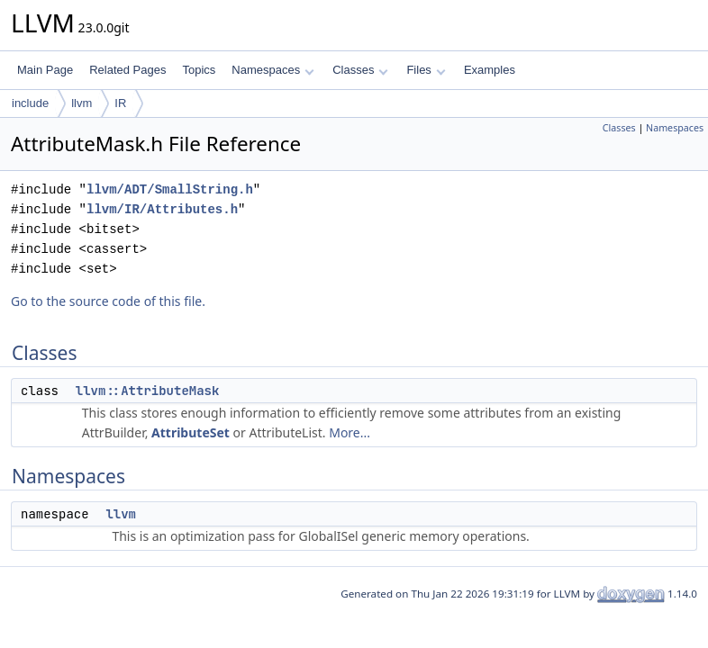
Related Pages (127, 69)
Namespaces (272, 69)
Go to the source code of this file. (108, 301)
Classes (360, 69)
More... (349, 432)
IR (120, 103)
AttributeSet (190, 432)
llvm (81, 103)
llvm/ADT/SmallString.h (169, 189)
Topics (198, 69)
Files (425, 69)
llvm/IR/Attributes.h (162, 209)
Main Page (45, 69)
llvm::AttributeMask (148, 390)
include (30, 103)
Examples (489, 69)
